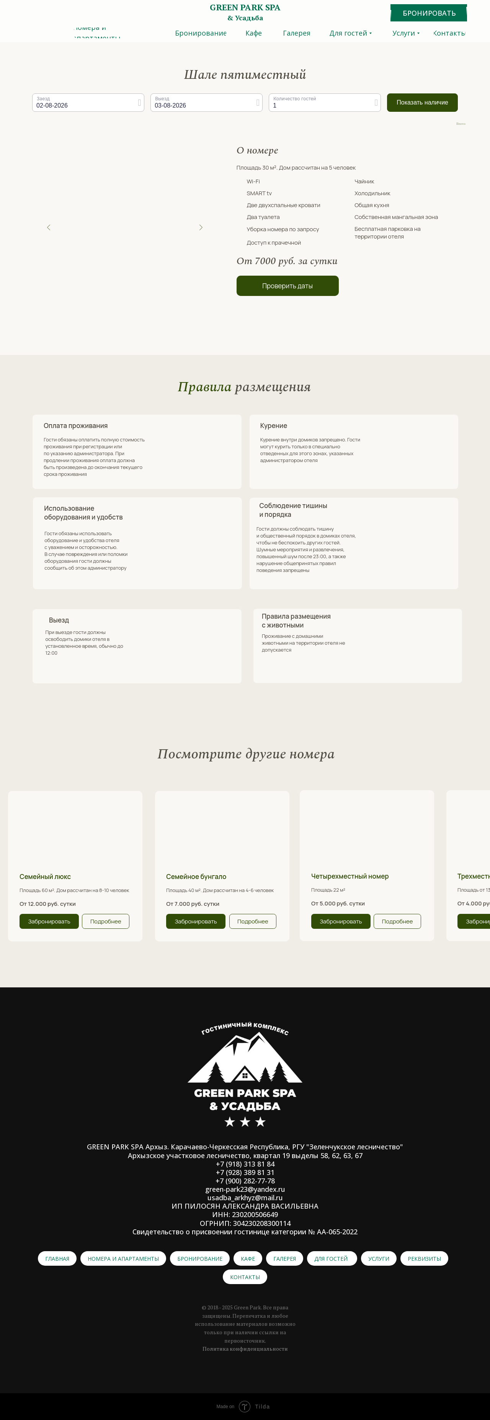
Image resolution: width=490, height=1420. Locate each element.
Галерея (284, 1258)
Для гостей (331, 1258)
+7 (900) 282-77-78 (245, 1180)
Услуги (378, 1258)
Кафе (248, 1258)
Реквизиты (424, 1258)
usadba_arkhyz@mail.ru (245, 1197)
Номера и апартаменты (123, 1258)
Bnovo (461, 124)
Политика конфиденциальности (245, 1348)
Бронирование (199, 1258)
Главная (57, 1258)
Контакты (245, 1277)
